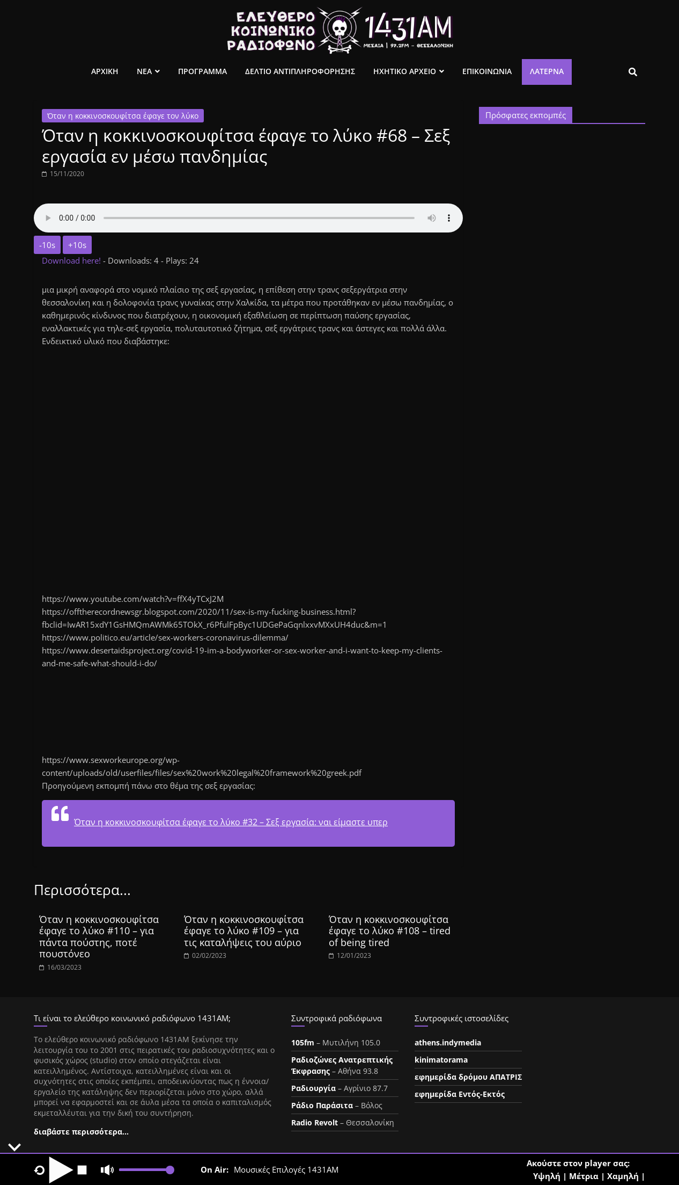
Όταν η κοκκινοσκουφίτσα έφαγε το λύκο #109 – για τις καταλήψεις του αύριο (244, 931)
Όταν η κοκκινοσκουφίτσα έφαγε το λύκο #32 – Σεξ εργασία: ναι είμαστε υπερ (231, 822)
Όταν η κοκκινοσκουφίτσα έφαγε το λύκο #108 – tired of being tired (390, 931)
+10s (77, 244)
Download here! (72, 260)
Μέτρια (584, 1176)
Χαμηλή (623, 1176)
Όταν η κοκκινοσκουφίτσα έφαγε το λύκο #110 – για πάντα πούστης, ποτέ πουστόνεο (99, 937)
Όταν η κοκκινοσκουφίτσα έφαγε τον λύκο (122, 116)
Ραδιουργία (313, 1088)
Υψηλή (546, 1176)
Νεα (144, 71)
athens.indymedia (448, 1042)
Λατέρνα (547, 71)
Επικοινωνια (487, 71)
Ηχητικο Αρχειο (404, 71)
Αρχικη (105, 71)
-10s (47, 244)
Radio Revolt (314, 1122)
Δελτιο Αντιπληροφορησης (300, 71)
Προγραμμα (202, 71)
